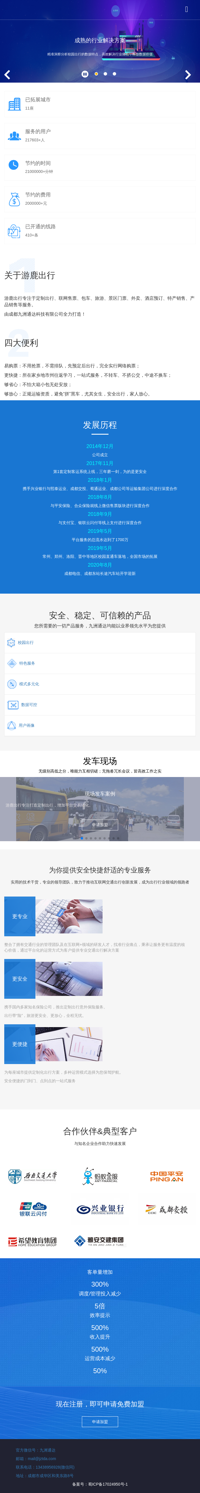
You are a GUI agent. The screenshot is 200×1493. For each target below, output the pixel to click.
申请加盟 (100, 824)
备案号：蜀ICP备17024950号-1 (100, 1484)
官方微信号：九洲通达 (36, 1450)
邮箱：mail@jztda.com (36, 1458)
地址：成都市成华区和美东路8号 (45, 1475)
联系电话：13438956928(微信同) (45, 1467)
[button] (96, 74)
